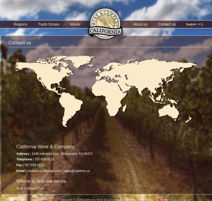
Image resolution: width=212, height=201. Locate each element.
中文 (200, 24)
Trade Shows (48, 24)
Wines (75, 24)
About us (140, 24)
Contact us (167, 24)
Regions (20, 24)
